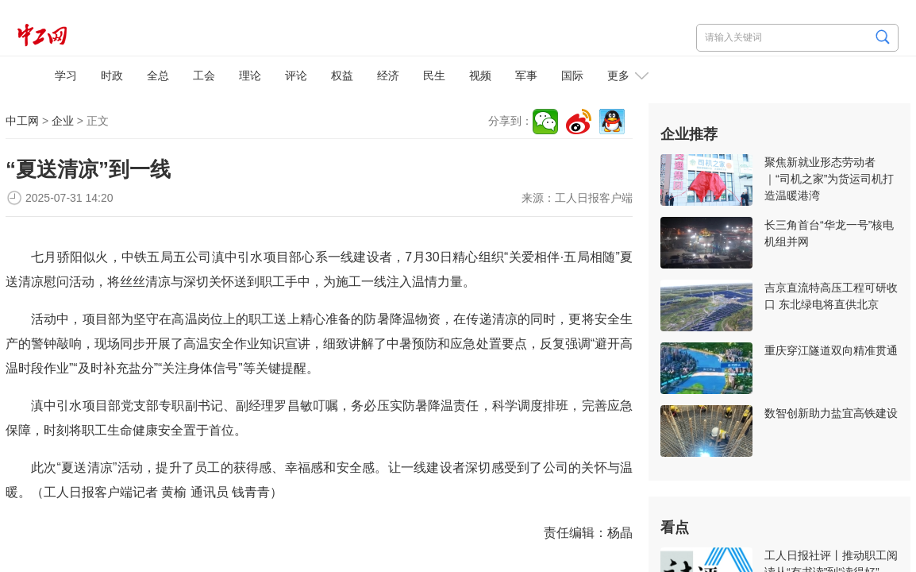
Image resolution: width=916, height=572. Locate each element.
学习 (66, 75)
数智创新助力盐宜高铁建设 (831, 413)
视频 (480, 75)
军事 (526, 75)
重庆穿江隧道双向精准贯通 (831, 350)
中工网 (22, 120)
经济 (388, 75)
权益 (342, 75)
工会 (204, 75)
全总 (158, 75)
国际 (572, 75)
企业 (63, 120)
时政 (112, 75)
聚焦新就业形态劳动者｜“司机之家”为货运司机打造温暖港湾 (829, 179)
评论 (296, 75)
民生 (434, 75)
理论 (250, 75)
